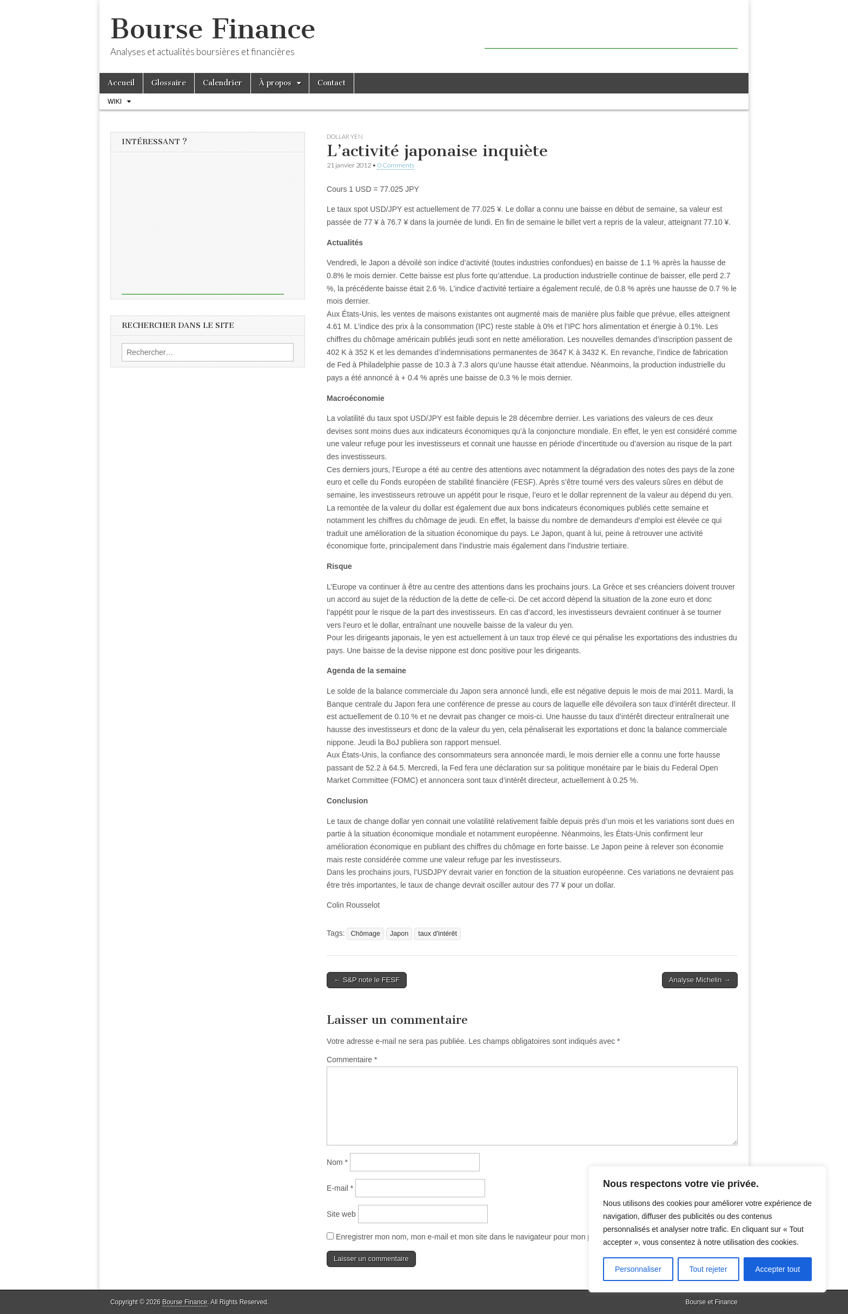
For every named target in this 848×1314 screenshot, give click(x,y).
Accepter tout (778, 1269)
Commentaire (352, 1059)
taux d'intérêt (437, 933)
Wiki (115, 101)
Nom (337, 1162)
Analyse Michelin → (700, 980)
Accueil (121, 83)
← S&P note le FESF (367, 980)
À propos (275, 83)
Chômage (365, 933)
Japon (399, 933)
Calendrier (222, 83)
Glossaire (168, 83)
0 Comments (395, 165)
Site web (341, 1214)
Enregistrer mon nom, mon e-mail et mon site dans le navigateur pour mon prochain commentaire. (500, 1236)
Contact (331, 83)
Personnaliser (638, 1269)
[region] (707, 1229)
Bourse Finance (213, 28)
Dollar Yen (345, 136)
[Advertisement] (611, 32)
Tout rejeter (708, 1269)
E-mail (340, 1188)
